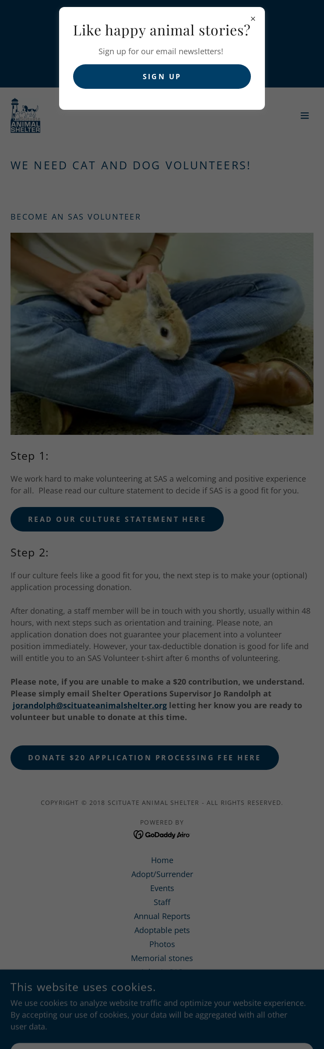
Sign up (162, 76)
